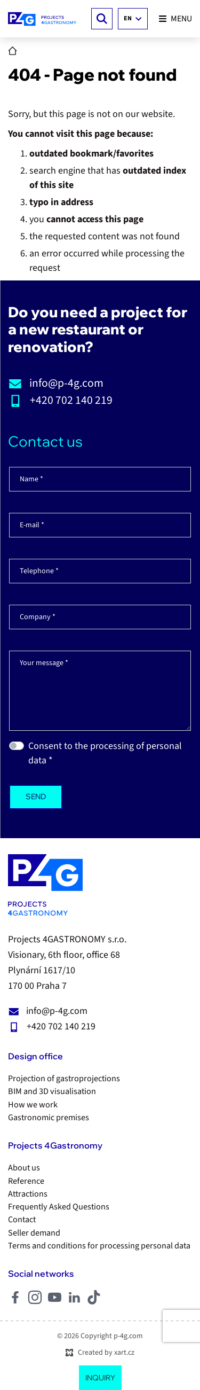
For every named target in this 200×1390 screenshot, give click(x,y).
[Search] (102, 18)
